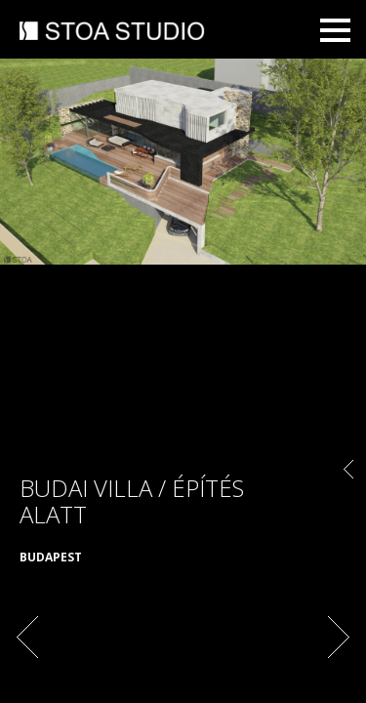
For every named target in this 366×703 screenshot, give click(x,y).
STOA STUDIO (112, 32)
